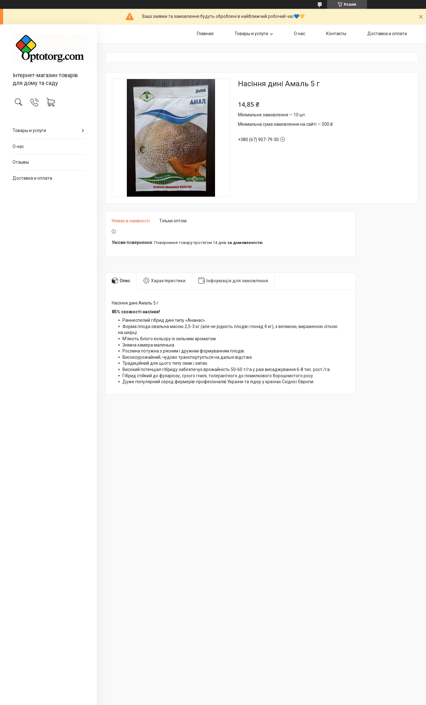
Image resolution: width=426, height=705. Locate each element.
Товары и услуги (29, 130)
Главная (205, 33)
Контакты (336, 33)
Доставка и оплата (32, 178)
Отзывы (21, 162)
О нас (18, 146)
